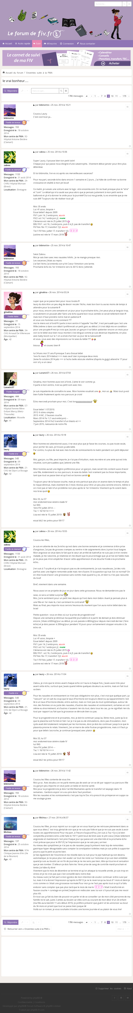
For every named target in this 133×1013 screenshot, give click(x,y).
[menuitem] (50, 43)
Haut (129, 988)
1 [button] (95, 96)
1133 (17, 174)
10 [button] (112, 96)
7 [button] (101, 96)
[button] (86, 96)
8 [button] (105, 96)
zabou (7, 165)
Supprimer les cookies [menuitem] (109, 988)
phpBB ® (37, 997)
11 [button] (116, 96)
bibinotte (9, 118)
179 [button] (124, 96)
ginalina (8, 312)
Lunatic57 (9, 387)
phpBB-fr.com (37, 1009)
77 (16, 321)
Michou (7, 832)
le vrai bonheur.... (15, 81)
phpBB (21, 1006)
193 (17, 127)
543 (17, 458)
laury (6, 449)
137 (17, 841)
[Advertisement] (66, 956)
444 (17, 396)
